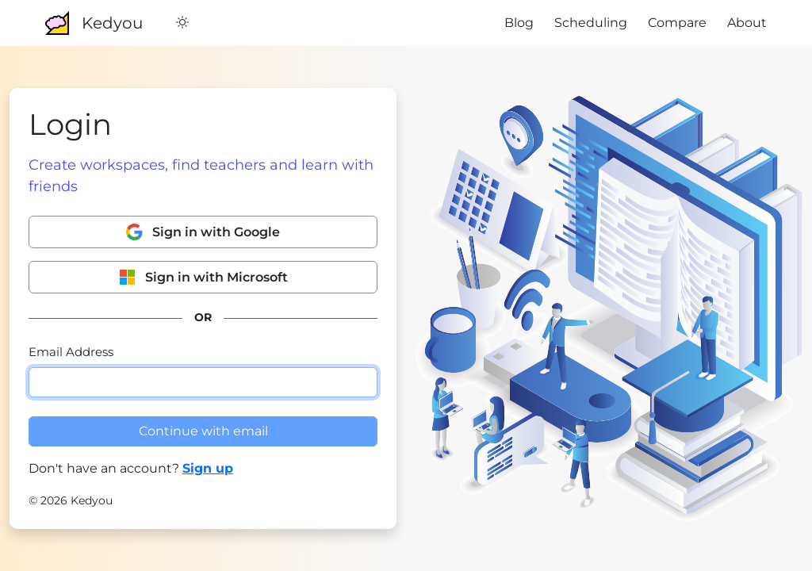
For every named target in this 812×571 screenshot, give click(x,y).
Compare (677, 22)
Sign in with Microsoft (203, 277)
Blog (519, 22)
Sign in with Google (203, 232)
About (747, 22)
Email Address (71, 351)
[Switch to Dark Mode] (182, 23)
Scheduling (590, 22)
